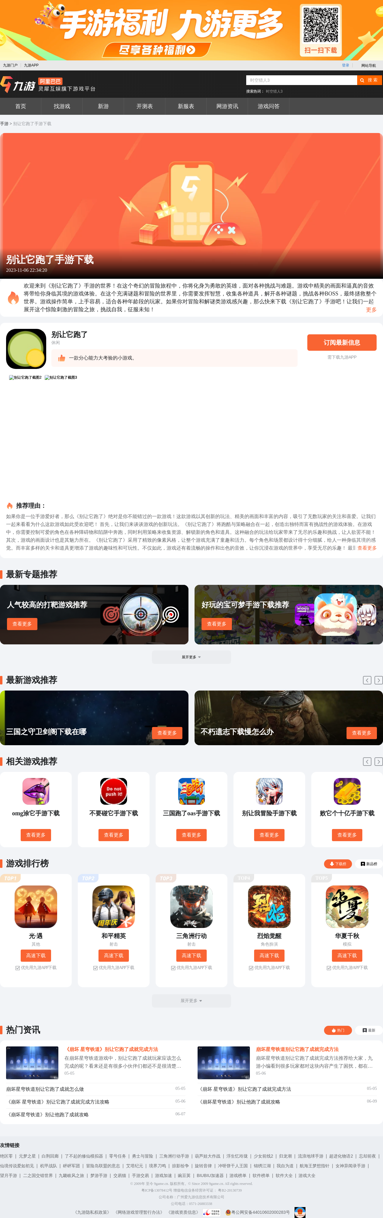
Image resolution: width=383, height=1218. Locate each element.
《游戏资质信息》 (183, 1212)
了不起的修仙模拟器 (84, 1156)
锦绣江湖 (262, 1165)
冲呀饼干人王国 (233, 1165)
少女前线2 (263, 1156)
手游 (4, 123)
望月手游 (8, 1175)
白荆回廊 (50, 1156)
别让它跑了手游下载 (32, 123)
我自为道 (285, 1165)
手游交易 (140, 1175)
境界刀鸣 (157, 1165)
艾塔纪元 (134, 1165)
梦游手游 (98, 1175)
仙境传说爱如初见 (17, 1165)
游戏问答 (269, 106)
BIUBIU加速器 (210, 1175)
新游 (103, 106)
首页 (20, 106)
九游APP (31, 65)
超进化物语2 (341, 1156)
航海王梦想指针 (315, 1165)
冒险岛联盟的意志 (103, 1165)
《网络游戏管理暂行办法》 (138, 1212)
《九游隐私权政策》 (92, 1212)
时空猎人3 (274, 91)
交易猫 (119, 1175)
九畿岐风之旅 (71, 1175)
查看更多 (22, 623)
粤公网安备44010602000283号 (257, 1212)
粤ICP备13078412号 (157, 1190)
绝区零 (6, 1156)
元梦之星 (27, 1156)
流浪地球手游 (310, 1156)
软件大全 (284, 1175)
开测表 (144, 106)
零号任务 (117, 1156)
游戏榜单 (238, 1175)
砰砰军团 (71, 1165)
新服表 (186, 106)
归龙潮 (285, 1156)
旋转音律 (203, 1165)
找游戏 (62, 106)
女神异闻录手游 (350, 1165)
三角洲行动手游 (174, 1156)
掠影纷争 (180, 1165)
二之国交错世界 (38, 1175)
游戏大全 (307, 1175)
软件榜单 (261, 1175)
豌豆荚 (184, 1175)
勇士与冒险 (142, 1156)
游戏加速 (163, 1175)
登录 (345, 65)
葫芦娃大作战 (207, 1156)
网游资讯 (227, 106)
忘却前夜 (367, 1156)
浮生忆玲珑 (237, 1156)
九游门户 (10, 65)
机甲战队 (48, 1165)
